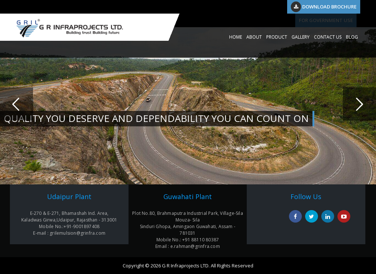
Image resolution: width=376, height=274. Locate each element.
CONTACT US (327, 37)
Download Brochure (324, 6)
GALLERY (301, 37)
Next (359, 103)
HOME (235, 37)
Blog (352, 37)
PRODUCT (276, 37)
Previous (16, 103)
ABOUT (254, 37)
